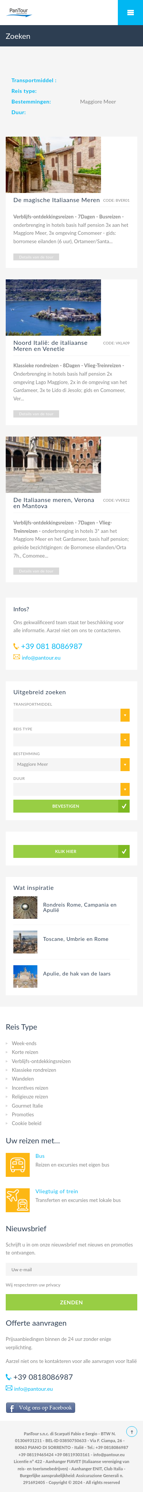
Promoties (23, 1114)
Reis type (22, 729)
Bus (40, 1155)
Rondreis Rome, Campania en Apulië (80, 907)
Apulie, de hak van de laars (77, 973)
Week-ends (24, 1043)
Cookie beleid (27, 1123)
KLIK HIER (66, 851)
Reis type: (24, 91)
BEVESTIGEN (65, 805)
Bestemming (26, 753)
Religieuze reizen (30, 1096)
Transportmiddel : (33, 80)
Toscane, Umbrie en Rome (76, 939)
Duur (19, 778)
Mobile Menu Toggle (130, 12)
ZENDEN (71, 1302)
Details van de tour (36, 257)
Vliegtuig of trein (56, 1191)
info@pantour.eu (41, 657)
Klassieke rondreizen (34, 1070)
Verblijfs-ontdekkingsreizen (41, 1061)
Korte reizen (25, 1052)
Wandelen (23, 1079)
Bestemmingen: (31, 101)
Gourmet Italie (27, 1106)
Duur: (18, 112)
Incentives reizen (30, 1088)
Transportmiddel (32, 704)
